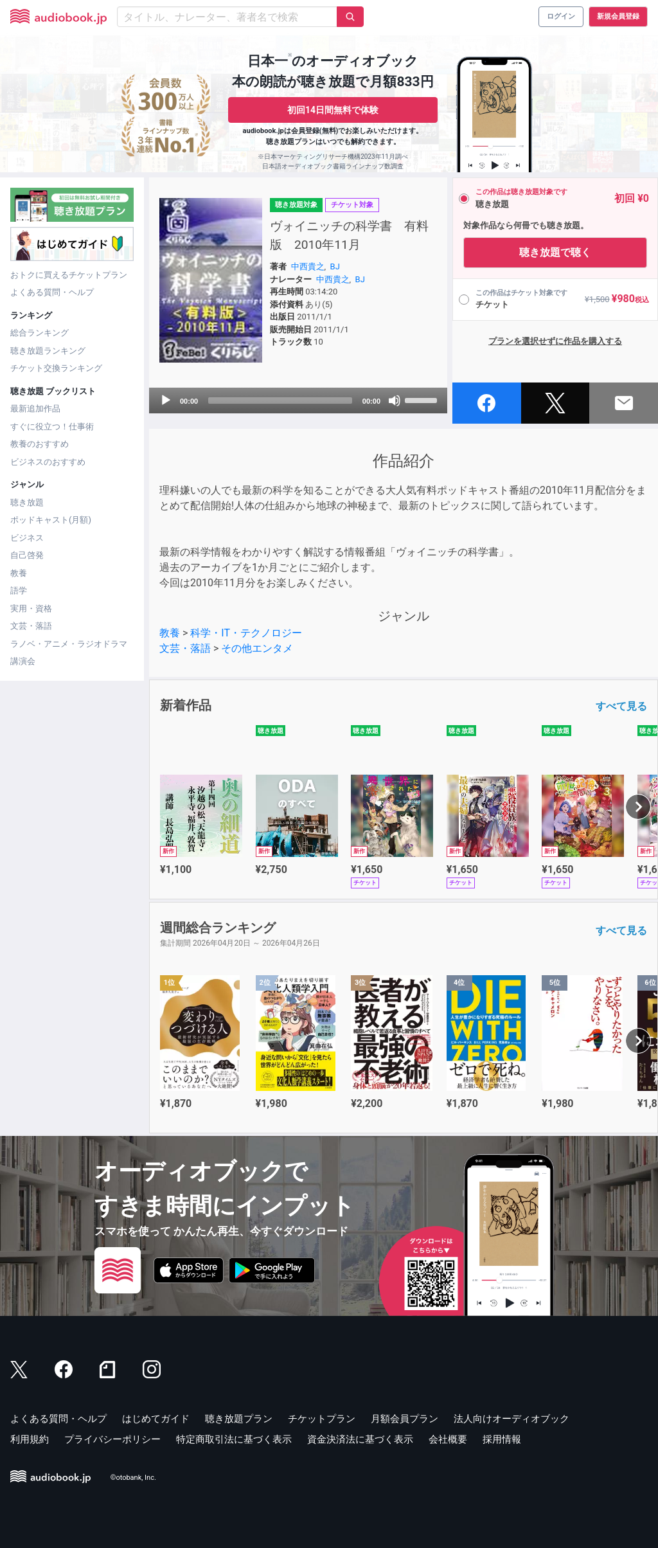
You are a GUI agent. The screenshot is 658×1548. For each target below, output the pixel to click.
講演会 (22, 661)
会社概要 (448, 1439)
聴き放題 (27, 502)
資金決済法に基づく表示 (360, 1439)
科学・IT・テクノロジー (246, 633)
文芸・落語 (31, 626)
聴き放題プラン (238, 1419)
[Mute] (394, 400)
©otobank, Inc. (133, 1477)
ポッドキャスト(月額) (50, 520)
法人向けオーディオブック (511, 1419)
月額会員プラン (404, 1419)
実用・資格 (31, 608)
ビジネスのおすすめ (47, 462)
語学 (18, 590)
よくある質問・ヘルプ (52, 292)
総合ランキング (39, 333)
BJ (335, 266)
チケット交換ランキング (56, 368)
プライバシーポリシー (112, 1439)
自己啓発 (27, 555)
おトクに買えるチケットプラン (68, 275)
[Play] (165, 400)
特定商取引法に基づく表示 (234, 1439)
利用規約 (29, 1439)
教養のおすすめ (39, 444)
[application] (298, 400)
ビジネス (27, 538)
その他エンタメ (257, 648)
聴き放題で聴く (555, 252)
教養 (18, 573)
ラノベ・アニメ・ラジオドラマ (68, 644)
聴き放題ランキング (47, 351)
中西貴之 (308, 266)
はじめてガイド (156, 1419)
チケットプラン (321, 1419)
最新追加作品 (35, 408)
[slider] (280, 400)
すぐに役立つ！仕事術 (52, 426)
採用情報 (502, 1439)
